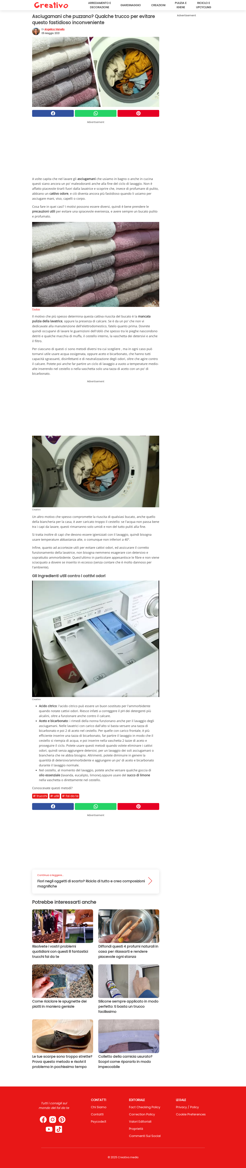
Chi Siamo (98, 1107)
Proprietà (136, 1129)
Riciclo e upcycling (203, 5)
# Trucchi (40, 796)
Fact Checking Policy (144, 1107)
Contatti (97, 1114)
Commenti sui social (145, 1136)
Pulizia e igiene (181, 5)
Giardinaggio (130, 5)
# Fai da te (70, 796)
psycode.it (98, 1121)
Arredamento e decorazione (99, 5)
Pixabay (36, 309)
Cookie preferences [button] (191, 1114)
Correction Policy (142, 1114)
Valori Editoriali (140, 1121)
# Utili (54, 796)
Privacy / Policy (187, 1107)
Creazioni (158, 5)
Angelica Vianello (54, 29)
